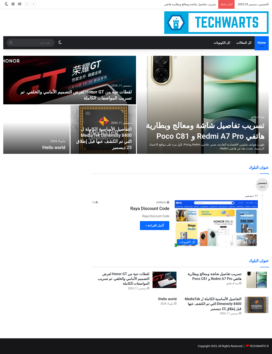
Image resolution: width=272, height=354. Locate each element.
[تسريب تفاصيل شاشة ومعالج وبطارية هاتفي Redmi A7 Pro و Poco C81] (203, 105)
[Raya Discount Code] (216, 223)
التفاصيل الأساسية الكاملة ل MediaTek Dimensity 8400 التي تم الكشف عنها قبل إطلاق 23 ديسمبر (213, 304)
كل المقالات (243, 42)
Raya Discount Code (150, 208)
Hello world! (53, 147)
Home (262, 42)
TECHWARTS (257, 346)
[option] (136, 105)
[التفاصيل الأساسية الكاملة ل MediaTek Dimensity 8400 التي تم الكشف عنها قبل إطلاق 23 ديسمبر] (257, 305)
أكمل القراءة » (154, 225)
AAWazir (161, 202)
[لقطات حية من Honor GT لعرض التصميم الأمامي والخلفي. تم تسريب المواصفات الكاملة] (69, 80)
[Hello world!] (36, 129)
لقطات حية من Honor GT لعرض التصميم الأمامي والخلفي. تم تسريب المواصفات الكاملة (123, 279)
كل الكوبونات (222, 42)
